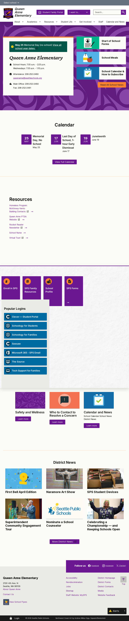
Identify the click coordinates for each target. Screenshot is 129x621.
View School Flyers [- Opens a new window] (15, 602)
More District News (62, 541)
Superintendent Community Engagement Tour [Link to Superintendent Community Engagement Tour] (23, 525)
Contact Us (8, 594)
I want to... (78, 12)
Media (101, 591)
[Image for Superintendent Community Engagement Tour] (23, 509)
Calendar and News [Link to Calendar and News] (98, 412)
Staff (101, 21)
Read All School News (111, 84)
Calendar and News (115, 21)
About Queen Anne (11, 589)
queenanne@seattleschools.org (27, 78)
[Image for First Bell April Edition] (23, 478)
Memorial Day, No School (38, 140)
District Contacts (106, 586)
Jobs (68, 586)
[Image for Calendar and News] (99, 400)
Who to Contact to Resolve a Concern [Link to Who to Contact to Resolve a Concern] (63, 413)
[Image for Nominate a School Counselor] (64, 509)
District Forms (104, 582)
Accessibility (71, 578)
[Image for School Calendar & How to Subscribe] (87, 73)
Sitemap (69, 591)
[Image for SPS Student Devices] (105, 478)
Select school (12, 2)
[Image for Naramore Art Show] (64, 478)
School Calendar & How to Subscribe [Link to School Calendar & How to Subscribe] (113, 73)
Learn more (23, 419)
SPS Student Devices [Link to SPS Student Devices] (102, 492)
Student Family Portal (50, 12)
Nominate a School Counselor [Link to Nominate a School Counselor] (59, 524)
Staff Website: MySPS (76, 595)
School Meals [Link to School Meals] (110, 57)
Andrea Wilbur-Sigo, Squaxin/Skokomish (90, 618)
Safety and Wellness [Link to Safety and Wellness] (29, 412)
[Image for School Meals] (87, 58)
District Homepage (106, 578)
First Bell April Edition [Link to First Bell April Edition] (20, 492)
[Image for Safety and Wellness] (30, 400)
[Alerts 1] (117, 611)
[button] (18, 2)
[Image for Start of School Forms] (87, 43)
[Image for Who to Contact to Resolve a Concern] (64, 400)
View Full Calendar (64, 162)
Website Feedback (106, 595)
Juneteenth (99, 136)
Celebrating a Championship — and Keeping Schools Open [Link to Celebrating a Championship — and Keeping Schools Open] (103, 525)
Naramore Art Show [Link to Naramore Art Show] (60, 492)
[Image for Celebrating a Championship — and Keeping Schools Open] (105, 509)
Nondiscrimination (74, 582)
